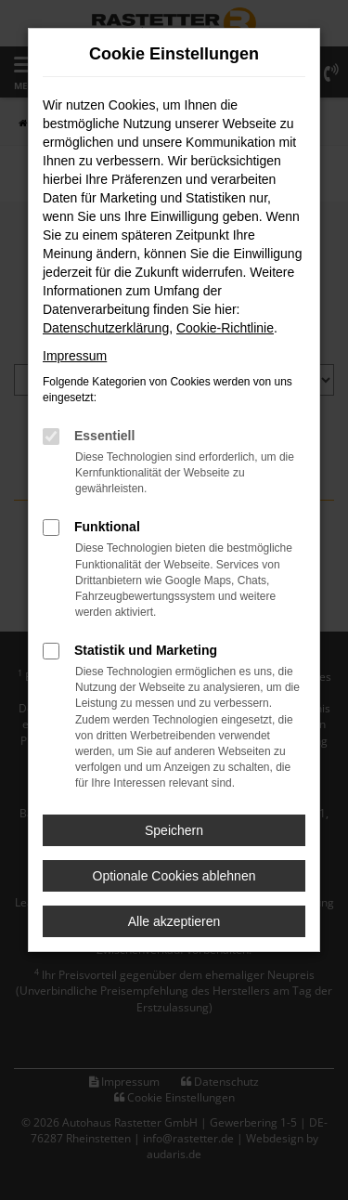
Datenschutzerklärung (106, 327)
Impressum (75, 355)
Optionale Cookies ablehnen (174, 875)
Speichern (174, 830)
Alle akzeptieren (174, 921)
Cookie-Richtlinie (225, 327)
